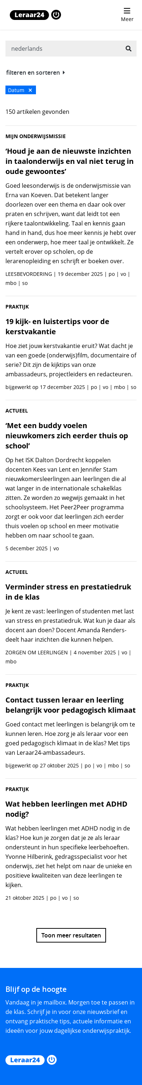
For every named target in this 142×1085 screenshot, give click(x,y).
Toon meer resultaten (71, 935)
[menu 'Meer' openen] (127, 15)
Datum (20, 90)
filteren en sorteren (35, 72)
